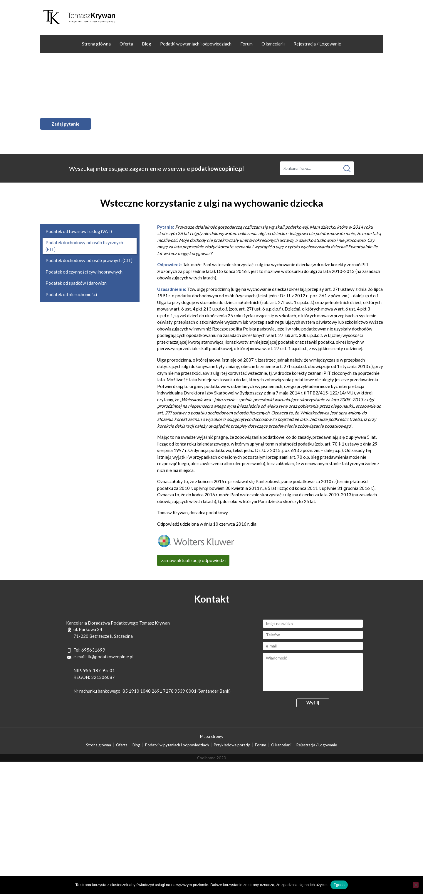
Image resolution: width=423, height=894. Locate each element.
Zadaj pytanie (65, 123)
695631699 (93, 649)
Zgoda (339, 885)
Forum (246, 43)
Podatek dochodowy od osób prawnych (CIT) (89, 260)
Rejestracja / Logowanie (317, 43)
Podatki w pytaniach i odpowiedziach (195, 43)
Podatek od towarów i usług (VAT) (79, 231)
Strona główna (96, 43)
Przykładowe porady (232, 745)
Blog (146, 43)
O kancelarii (273, 43)
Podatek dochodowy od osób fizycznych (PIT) (84, 246)
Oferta (126, 43)
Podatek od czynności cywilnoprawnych (84, 271)
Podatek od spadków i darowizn (76, 283)
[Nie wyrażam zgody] (416, 885)
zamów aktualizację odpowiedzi (193, 560)
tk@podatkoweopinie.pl (110, 656)
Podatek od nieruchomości (71, 294)
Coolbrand (206, 757)
